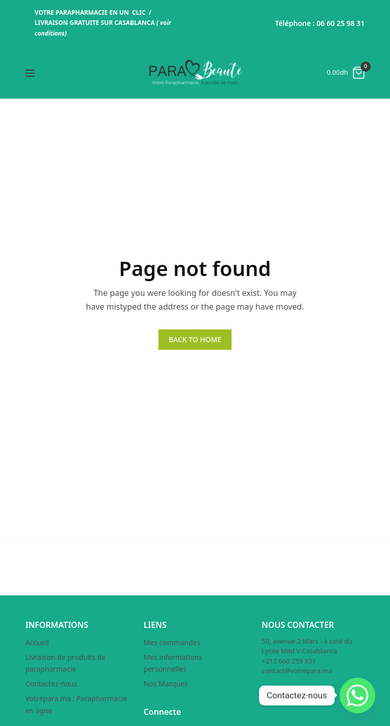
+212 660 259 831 (289, 661)
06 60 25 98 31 (340, 23)
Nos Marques (166, 683)
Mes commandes (172, 642)
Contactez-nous (51, 683)
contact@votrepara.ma (297, 670)
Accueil (37, 642)
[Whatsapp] (357, 695)
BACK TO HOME (195, 339)
